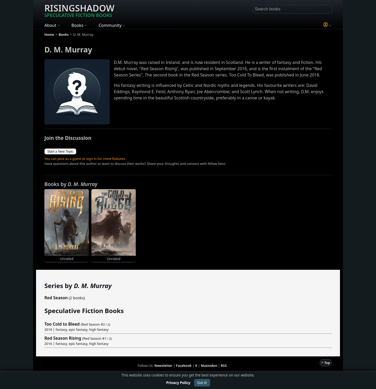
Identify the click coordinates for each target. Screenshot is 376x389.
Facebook (184, 365)
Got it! (202, 383)
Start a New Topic (60, 151)
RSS (224, 365)
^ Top (325, 362)
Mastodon (209, 365)
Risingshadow (79, 10)
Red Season (56, 298)
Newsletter (163, 365)
